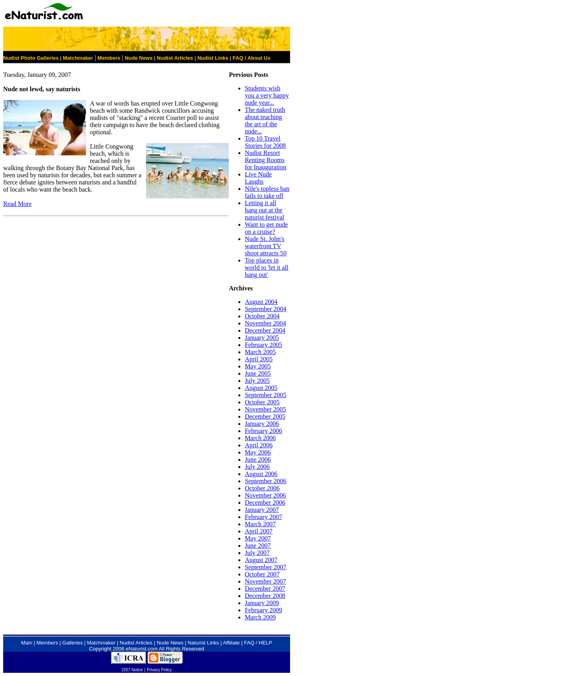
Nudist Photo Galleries (30, 58)
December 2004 (265, 330)
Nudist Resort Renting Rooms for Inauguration (265, 159)
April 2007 (259, 531)
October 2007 (262, 574)
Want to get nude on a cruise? (266, 228)
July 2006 (257, 466)
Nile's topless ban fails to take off (267, 192)
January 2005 (262, 337)
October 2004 (262, 316)
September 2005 (265, 395)
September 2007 (265, 567)
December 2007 (265, 588)
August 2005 (261, 387)
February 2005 (263, 344)
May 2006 (258, 452)
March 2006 (260, 438)
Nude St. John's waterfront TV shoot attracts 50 (265, 246)
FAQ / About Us (252, 58)
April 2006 (259, 445)
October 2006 (262, 488)
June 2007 (258, 545)
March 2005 (260, 352)
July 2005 (257, 380)
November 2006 (265, 495)
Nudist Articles (175, 58)
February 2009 (263, 610)
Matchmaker (78, 58)
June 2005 (258, 373)
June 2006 (258, 459)
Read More (17, 203)
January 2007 (262, 509)
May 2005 (258, 366)
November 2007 (265, 581)
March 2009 (260, 617)
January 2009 (262, 603)
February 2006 (263, 430)
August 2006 (261, 473)
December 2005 (265, 416)
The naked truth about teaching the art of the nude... (265, 120)
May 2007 (258, 538)
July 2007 (257, 552)
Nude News (138, 58)
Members (108, 58)
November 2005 (265, 409)
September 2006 (265, 481)
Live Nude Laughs (258, 178)
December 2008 (265, 595)
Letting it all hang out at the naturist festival (264, 210)
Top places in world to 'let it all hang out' (266, 267)
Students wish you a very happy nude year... (267, 95)
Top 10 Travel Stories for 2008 (265, 142)
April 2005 (259, 359)
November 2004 (265, 323)
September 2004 (265, 309)
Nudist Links (212, 58)
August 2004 (261, 301)
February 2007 (263, 516)
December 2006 (265, 502)
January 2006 (262, 423)
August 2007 (261, 559)
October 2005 (262, 402)
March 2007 (260, 524)
